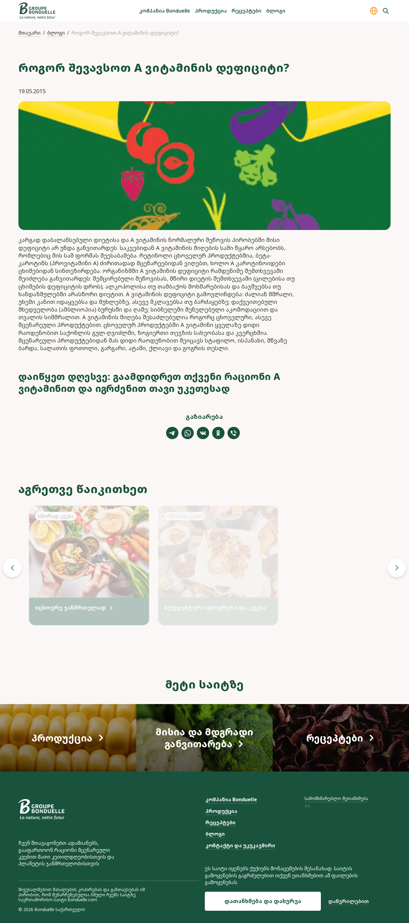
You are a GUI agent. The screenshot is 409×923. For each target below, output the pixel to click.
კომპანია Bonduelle (164, 10)
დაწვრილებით (348, 901)
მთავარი (29, 32)
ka (307, 806)
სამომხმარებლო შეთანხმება (336, 798)
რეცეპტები (246, 10)
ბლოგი (275, 10)
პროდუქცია (211, 10)
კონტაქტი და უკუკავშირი (240, 845)
